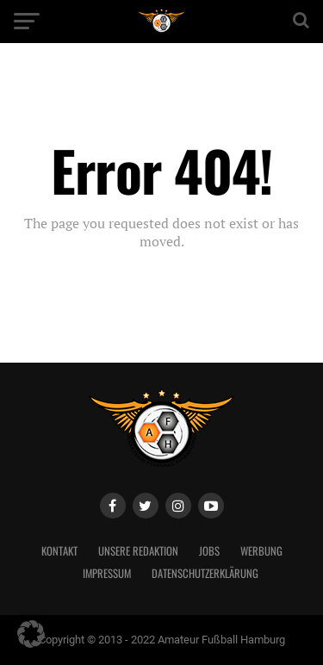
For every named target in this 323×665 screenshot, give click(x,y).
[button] (31, 634)
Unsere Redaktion (138, 551)
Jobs (209, 551)
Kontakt (59, 551)
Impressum (107, 573)
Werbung (261, 551)
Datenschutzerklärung (205, 573)
